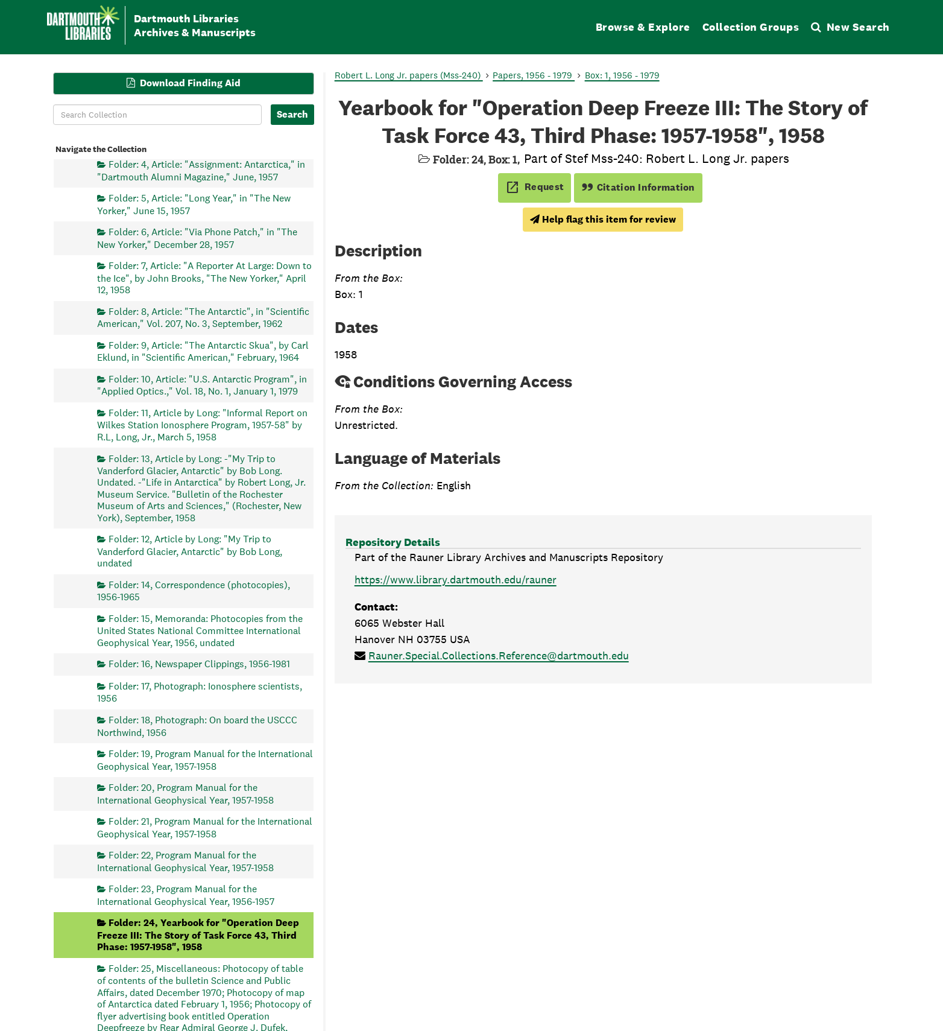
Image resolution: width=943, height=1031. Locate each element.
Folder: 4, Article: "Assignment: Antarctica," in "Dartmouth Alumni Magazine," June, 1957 (201, 170)
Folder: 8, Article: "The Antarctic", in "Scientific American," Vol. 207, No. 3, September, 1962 (203, 317)
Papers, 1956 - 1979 (534, 75)
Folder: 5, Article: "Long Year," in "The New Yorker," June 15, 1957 (194, 204)
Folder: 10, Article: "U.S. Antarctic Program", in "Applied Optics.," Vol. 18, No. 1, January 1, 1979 (202, 384)
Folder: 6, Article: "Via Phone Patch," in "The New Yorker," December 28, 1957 (197, 238)
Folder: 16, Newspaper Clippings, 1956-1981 (199, 664)
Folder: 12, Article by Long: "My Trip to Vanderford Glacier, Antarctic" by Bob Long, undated (189, 551)
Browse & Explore (643, 27)
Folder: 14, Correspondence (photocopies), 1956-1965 (193, 590)
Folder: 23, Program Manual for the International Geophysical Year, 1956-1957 (185, 895)
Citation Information (638, 187)
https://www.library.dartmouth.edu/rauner (456, 579)
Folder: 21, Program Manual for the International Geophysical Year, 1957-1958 (204, 827)
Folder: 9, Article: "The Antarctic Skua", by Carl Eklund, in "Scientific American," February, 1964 (203, 350)
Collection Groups (751, 27)
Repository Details (392, 542)
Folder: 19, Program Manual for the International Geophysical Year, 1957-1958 (205, 759)
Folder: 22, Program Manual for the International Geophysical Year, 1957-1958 (185, 861)
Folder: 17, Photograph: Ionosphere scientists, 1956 (199, 692)
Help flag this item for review (603, 219)
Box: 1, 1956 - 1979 (622, 75)
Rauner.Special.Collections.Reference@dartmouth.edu (498, 655)
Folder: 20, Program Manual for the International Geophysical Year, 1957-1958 (185, 793)
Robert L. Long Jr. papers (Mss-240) (409, 75)
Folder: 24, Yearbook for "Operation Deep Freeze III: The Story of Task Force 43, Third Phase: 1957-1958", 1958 (198, 934)
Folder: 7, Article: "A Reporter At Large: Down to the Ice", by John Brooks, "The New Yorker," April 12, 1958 (204, 277)
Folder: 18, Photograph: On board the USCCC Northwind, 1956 (197, 726)
